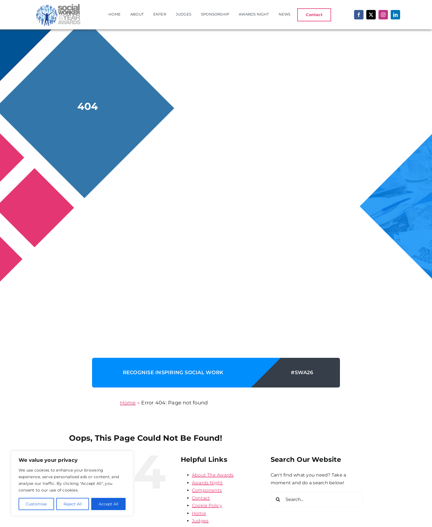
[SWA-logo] (57, 4)
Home (128, 403)
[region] (72, 483)
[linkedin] (395, 14)
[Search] (278, 499)
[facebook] (359, 14)
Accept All (108, 503)
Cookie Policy (207, 505)
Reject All (72, 503)
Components (207, 490)
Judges (200, 520)
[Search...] (317, 499)
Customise (36, 503)
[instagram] (383, 14)
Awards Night (207, 482)
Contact (201, 498)
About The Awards (213, 475)
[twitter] (371, 14)
